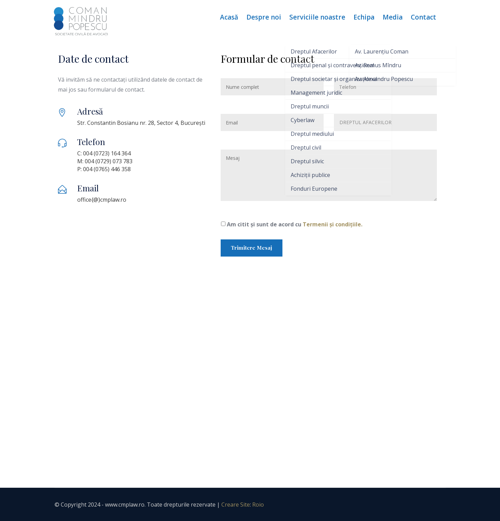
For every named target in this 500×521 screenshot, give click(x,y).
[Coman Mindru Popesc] (250, 376)
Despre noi (263, 17)
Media (393, 17)
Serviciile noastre (317, 17)
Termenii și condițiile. (332, 224)
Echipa (363, 17)
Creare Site (235, 504)
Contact (423, 17)
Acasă (229, 17)
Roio (258, 504)
